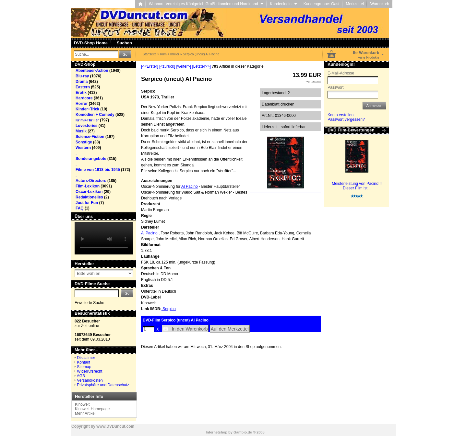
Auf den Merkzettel (230, 329)
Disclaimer (86, 357)
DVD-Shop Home (91, 42)
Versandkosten (89, 380)
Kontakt (83, 362)
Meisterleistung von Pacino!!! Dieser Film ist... (356, 185)
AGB (81, 376)
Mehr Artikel (85, 413)
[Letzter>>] (201, 66)
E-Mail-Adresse (341, 73)
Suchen (124, 42)
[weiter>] (183, 66)
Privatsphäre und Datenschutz (103, 385)
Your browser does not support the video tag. (104, 238)
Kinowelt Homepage (92, 409)
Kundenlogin (283, 4)
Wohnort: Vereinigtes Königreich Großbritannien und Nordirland (206, 4)
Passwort (335, 87)
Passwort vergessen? (346, 119)
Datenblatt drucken (278, 104)
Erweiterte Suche (89, 302)
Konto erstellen (340, 115)
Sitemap (84, 367)
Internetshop (216, 432)
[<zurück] (167, 66)
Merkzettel (355, 4)
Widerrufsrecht (89, 371)
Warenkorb (379, 4)
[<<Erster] (149, 66)
